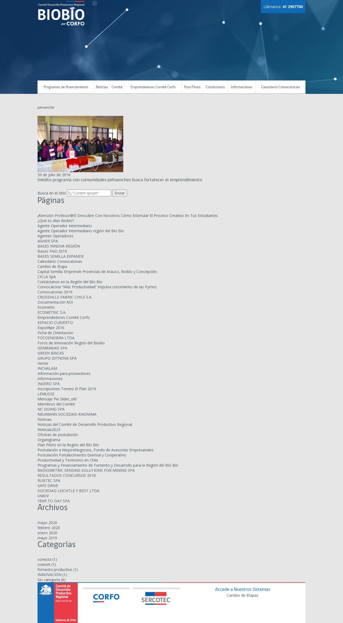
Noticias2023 (49, 429)
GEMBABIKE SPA (52, 348)
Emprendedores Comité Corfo (153, 87)
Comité (116, 87)
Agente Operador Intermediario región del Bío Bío (81, 230)
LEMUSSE (46, 393)
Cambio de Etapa (52, 266)
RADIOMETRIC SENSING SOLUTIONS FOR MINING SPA (86, 470)
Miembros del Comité (56, 404)
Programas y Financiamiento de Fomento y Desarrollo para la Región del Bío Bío (108, 465)
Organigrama (49, 439)
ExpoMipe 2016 (51, 327)
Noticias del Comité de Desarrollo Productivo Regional (85, 424)
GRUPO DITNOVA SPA (57, 358)
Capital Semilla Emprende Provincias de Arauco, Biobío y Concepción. (98, 271)
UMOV (43, 495)
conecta (44, 559)
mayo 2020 (47, 522)
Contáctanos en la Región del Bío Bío (70, 281)
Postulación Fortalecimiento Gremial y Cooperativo (82, 455)
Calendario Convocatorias (280, 87)
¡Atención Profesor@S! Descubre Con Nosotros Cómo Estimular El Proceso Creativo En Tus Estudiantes (128, 215)
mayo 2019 (47, 537)
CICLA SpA (47, 276)
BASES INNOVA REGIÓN (59, 246)
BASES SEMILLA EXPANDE (61, 256)
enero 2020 (47, 532)
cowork (44, 564)
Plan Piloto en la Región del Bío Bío (68, 444)
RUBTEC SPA (49, 480)
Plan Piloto (192, 87)
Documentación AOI (55, 302)
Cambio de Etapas (242, 595)
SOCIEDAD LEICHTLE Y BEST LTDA (68, 490)
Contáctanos (215, 87)
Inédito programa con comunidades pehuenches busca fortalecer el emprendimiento (120, 180)
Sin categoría (49, 579)
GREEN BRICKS (51, 353)
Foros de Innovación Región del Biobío (71, 342)
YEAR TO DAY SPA (54, 500)
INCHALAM (47, 368)
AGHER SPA (48, 241)
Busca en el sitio (52, 193)
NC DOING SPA (51, 409)
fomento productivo (55, 569)
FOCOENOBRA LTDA (56, 337)
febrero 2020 (49, 527)
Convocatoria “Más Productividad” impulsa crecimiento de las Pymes (97, 286)
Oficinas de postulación (58, 434)
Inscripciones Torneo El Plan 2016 (67, 388)
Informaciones (241, 87)
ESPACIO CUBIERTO (55, 322)
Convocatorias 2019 (55, 291)
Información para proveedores (64, 373)
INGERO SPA (49, 383)
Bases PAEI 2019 (52, 251)
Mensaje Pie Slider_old (57, 398)
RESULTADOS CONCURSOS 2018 (67, 475)
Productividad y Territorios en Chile (68, 460)
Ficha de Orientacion (55, 332)
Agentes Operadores (55, 235)
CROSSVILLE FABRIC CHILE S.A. (65, 297)
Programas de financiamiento (66, 87)
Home (43, 363)
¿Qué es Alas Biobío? (56, 220)
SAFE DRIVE (48, 485)
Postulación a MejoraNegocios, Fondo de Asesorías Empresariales (96, 449)
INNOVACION (49, 574)
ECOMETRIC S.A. (52, 312)
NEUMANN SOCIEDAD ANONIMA (67, 414)
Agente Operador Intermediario (65, 225)
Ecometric (46, 307)
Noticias (102, 87)
